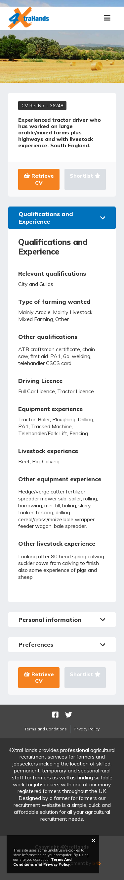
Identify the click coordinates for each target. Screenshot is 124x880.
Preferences (62, 644)
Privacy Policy (87, 728)
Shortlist (85, 175)
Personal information (62, 620)
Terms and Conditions (45, 728)
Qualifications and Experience (62, 217)
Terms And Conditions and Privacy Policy (42, 861)
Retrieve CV (39, 179)
